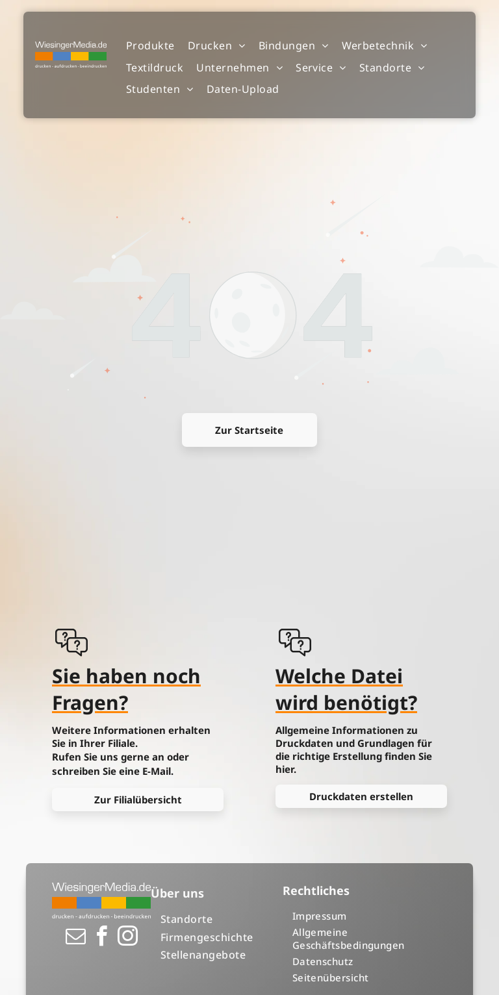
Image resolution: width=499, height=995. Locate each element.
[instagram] (127, 938)
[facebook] (101, 938)
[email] (75, 938)
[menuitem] (150, 46)
